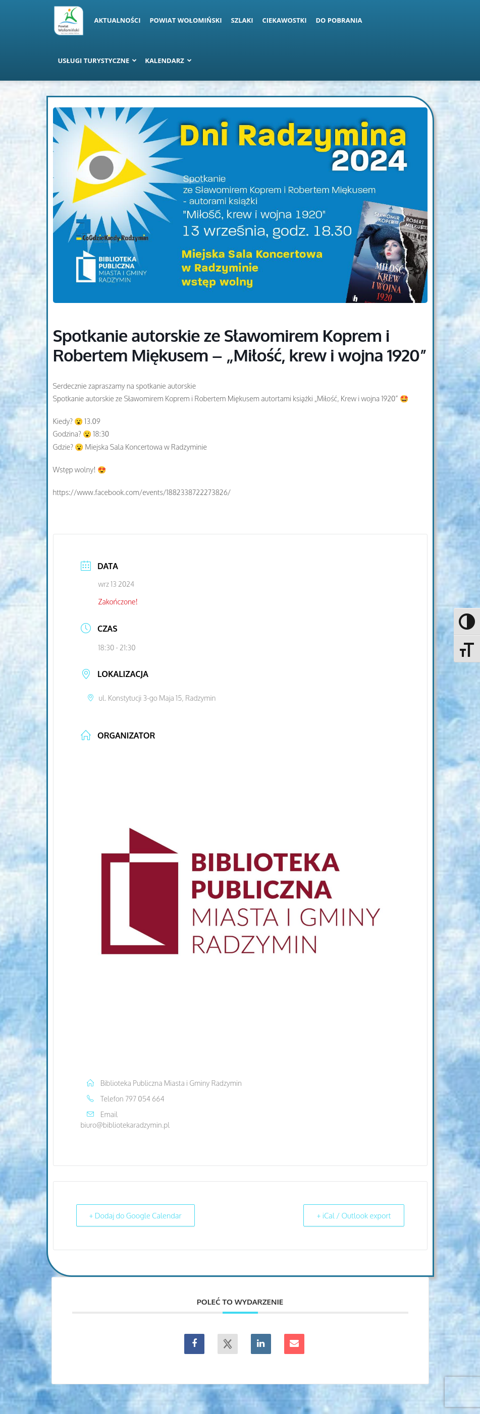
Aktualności (117, 20)
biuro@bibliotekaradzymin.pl (125, 1125)
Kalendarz (168, 60)
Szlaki (242, 20)
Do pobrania (339, 20)
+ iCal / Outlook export (351, 1215)
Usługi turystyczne (97, 60)
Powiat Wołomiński (185, 20)
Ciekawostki (284, 20)
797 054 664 (145, 1098)
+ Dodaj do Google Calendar (138, 1215)
